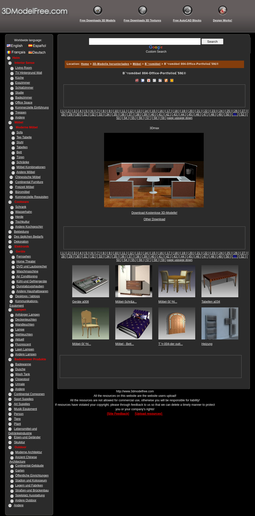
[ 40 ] (152, 114)
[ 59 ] (163, 118)
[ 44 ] (182, 114)
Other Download (154, 219)
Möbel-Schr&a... (126, 301)
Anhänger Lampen (27, 314)
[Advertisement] (153, 55)
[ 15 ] (153, 111)
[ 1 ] (63, 111)
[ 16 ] (161, 111)
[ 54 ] (125, 118)
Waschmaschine (27, 271)
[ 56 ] (140, 118)
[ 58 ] (155, 118)
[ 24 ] (221, 111)
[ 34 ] (108, 114)
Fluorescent (23, 344)
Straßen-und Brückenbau (32, 490)
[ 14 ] (146, 111)
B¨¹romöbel (153, 64)
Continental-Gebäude (29, 465)
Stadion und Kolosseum (31, 480)
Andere (20, 117)
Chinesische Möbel (27, 177)
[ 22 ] (206, 111)
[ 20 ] (191, 111)
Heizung (206, 344)
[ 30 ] (78, 114)
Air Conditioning (27, 276)
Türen (20, 157)
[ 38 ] (137, 114)
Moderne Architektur (28, 452)
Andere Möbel (25, 172)
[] (235, 114)
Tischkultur (22, 221)
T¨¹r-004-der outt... (170, 344)
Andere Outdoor (25, 500)
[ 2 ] (68, 111)
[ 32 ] (93, 114)
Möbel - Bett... (124, 344)
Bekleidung (21, 231)
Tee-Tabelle (24, 137)
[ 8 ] (103, 111)
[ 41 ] (160, 114)
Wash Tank (22, 374)
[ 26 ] (236, 111)
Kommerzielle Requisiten (31, 197)
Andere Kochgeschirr (29, 226)
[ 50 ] (227, 114)
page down (185, 118)
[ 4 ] (80, 111)
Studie (19, 92)
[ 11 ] (123, 111)
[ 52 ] (242, 114)
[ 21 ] (198, 111)
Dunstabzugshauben (30, 286)
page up (172, 118)
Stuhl (19, 142)
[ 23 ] (213, 111)
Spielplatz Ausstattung (30, 495)
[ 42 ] (167, 114)
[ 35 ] (115, 114)
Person (18, 414)
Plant (17, 424)
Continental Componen (29, 394)
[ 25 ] (228, 111)
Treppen (20, 112)
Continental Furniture (29, 182)
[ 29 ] (70, 114)
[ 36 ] (123, 114)
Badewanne (23, 364)
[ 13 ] (138, 111)
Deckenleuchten (26, 319)
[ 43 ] (175, 114)
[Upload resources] (149, 413)
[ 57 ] (148, 118)
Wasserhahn (23, 212)
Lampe (19, 329)
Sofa (19, 132)
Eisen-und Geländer (27, 437)
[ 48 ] (212, 114)
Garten (19, 470)
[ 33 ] (100, 114)
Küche (19, 77)
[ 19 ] (183, 111)
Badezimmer (23, 97)
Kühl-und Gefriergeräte (31, 281)
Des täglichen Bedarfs (28, 236)
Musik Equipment (25, 409)
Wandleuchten (24, 324)
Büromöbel (22, 192)
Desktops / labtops (27, 296)
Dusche (20, 369)
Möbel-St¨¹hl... (167, 301)
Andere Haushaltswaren (32, 291)
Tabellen (22, 147)
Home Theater (25, 261)
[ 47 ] (205, 114)
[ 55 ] (133, 118)
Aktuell (19, 339)
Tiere (17, 419)
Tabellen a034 (210, 301)
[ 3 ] (74, 111)
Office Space (23, 102)
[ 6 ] (92, 111)
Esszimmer (22, 82)
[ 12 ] (131, 111)
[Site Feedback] (118, 413)
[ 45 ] (190, 114)
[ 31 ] (85, 114)
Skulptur (19, 442)
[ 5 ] (86, 111)
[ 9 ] (109, 111)
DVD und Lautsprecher (31, 266)
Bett (19, 152)
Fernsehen (23, 256)
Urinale (20, 384)
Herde (19, 217)
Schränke (22, 162)
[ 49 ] (220, 114)
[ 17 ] (168, 111)
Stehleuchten (24, 334)
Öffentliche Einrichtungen (32, 475)
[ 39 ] (145, 114)
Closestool (22, 379)
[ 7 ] (97, 111)
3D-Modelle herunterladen (111, 64)
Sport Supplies (23, 399)
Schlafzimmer (24, 87)
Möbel (137, 64)
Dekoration (21, 241)
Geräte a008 (80, 301)
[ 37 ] (130, 114)
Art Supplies (22, 404)
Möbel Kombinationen (30, 167)
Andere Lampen (25, 354)
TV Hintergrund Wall (28, 72)
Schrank (20, 207)
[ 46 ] (197, 114)
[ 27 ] (243, 111)
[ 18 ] (176, 111)
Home (85, 64)
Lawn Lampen (24, 349)
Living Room (23, 68)
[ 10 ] (116, 111)
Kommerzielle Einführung (32, 107)
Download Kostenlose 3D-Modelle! (154, 213)
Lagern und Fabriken (29, 485)
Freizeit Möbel (24, 187)
